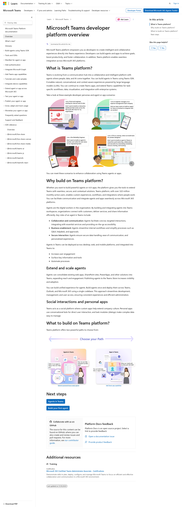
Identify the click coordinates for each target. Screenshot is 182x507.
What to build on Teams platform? (164, 31)
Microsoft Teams (62, 19)
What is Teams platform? (161, 24)
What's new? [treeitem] (10, 41)
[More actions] (133, 19)
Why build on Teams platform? (163, 27)
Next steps (155, 34)
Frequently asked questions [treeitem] (16, 115)
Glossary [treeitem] (8, 46)
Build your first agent (58, 408)
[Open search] (169, 3)
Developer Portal (134, 10)
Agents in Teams (55, 401)
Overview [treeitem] (9, 36)
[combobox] (17, 23)
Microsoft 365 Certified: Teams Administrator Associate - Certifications (75, 471)
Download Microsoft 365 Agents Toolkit (161, 10)
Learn (49, 19)
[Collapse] (31, 17)
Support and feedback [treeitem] (14, 120)
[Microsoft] (4, 3)
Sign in (176, 3)
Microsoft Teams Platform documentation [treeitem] (15, 30)
